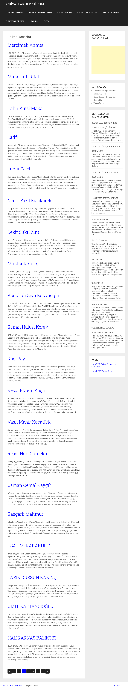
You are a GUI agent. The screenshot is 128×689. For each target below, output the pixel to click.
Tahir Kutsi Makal (26, 108)
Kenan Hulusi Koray (28, 327)
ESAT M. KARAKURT (29, 546)
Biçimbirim (97, 100)
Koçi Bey (16, 359)
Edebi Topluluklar (87, 13)
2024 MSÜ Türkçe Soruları (105, 198)
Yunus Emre (98, 103)
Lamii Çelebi (20, 169)
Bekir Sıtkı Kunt (23, 232)
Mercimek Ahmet (25, 45)
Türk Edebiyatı (13, 13)
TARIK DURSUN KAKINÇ (32, 577)
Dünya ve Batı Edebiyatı (40, 13)
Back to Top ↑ (119, 685)
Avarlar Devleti (100, 304)
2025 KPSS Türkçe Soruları (102, 371)
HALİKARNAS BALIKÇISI (32, 638)
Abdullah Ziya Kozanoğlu (33, 295)
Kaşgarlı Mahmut (25, 514)
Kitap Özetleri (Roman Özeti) (105, 97)
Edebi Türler (110, 13)
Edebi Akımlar (64, 13)
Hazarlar (96, 259)
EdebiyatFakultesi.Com (23, 4)
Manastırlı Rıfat (23, 77)
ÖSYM (46, 21)
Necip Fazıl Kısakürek (30, 200)
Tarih (34, 21)
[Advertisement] (108, 60)
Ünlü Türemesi (99, 240)
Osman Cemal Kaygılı (30, 485)
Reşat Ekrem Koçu (26, 390)
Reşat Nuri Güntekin (28, 453)
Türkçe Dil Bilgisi (14, 21)
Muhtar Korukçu (24, 264)
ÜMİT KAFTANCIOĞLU (30, 606)
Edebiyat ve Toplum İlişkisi (104, 91)
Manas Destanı (99, 219)
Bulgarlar (97, 283)
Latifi (13, 137)
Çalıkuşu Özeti (99, 94)
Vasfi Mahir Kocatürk (29, 422)
